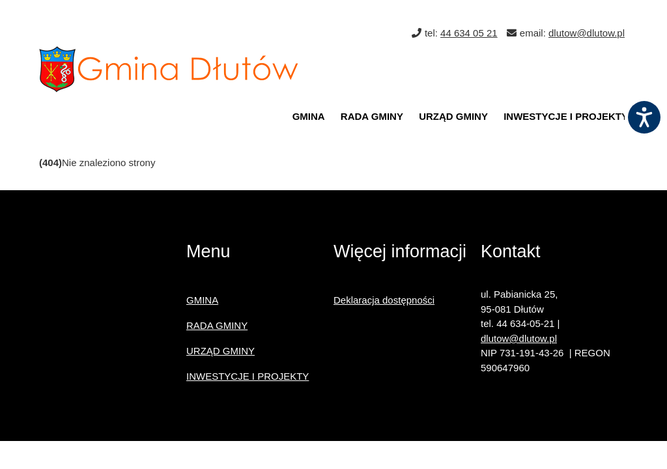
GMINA (308, 116)
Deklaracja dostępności (384, 300)
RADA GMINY (372, 116)
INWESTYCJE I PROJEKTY (566, 116)
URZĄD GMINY (453, 116)
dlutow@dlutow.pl (586, 32)
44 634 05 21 (469, 32)
